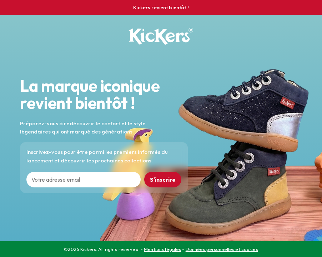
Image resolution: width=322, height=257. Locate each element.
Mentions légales (162, 249)
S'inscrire (163, 179)
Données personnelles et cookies (222, 249)
